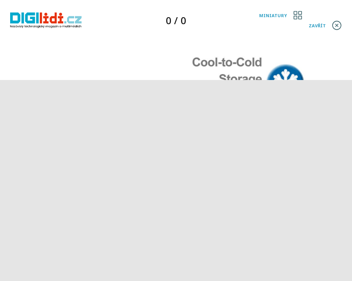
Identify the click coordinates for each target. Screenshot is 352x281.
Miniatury (273, 15)
